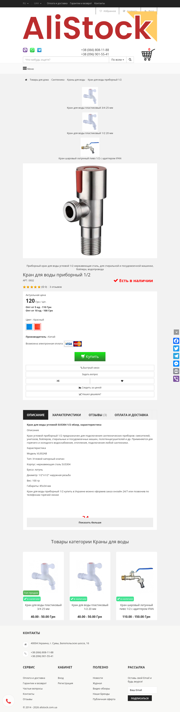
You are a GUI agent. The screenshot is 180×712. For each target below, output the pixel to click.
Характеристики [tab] (66, 415)
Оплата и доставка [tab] (131, 415)
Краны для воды (111, 541)
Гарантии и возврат (81, 3)
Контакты (99, 3)
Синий (29, 327)
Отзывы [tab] (98, 415)
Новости (98, 678)
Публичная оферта (104, 699)
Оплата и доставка (57, 3)
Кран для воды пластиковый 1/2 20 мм (90, 123)
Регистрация (65, 683)
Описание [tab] (35, 415)
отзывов (57, 287)
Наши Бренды (101, 694)
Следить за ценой (90, 387)
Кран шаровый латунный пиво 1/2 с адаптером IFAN (90, 149)
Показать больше (90, 522)
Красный (37, 327)
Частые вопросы (33, 688)
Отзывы (27, 699)
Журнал (97, 683)
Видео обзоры (101, 688)
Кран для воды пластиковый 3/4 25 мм (90, 98)
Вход (61, 678)
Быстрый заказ (90, 367)
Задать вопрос (90, 374)
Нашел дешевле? (90, 394)
